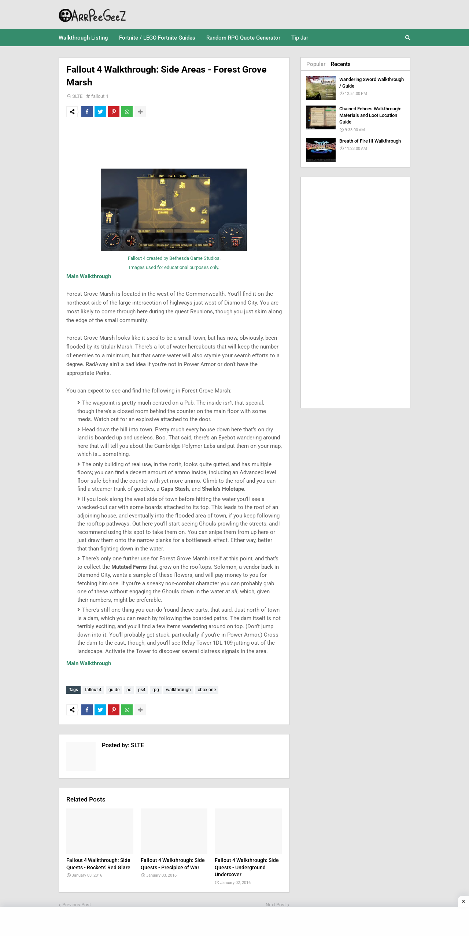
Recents (341, 64)
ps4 (141, 689)
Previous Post (76, 903)
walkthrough (178, 689)
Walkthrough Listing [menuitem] (83, 37)
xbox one (207, 689)
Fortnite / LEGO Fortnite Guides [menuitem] (157, 37)
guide (113, 689)
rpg (155, 689)
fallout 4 (99, 96)
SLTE (77, 96)
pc (128, 689)
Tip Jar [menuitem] (299, 37)
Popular (315, 64)
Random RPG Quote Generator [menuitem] (243, 37)
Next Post (276, 903)
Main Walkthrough (88, 276)
